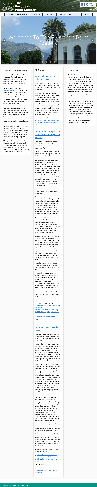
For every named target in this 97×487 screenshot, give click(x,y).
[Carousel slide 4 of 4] (55, 62)
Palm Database (75, 75)
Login (86, 14)
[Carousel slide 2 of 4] (46, 62)
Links (61, 14)
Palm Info (21, 14)
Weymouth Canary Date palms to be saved (45, 77)
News (9, 14)
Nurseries (73, 14)
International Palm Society (11, 90)
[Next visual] (92, 40)
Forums (35, 14)
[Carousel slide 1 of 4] (42, 62)
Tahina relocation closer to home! (46, 328)
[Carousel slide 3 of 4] (50, 62)
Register (48, 14)
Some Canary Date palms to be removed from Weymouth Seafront (47, 134)
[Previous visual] (4, 40)
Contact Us (24, 485)
